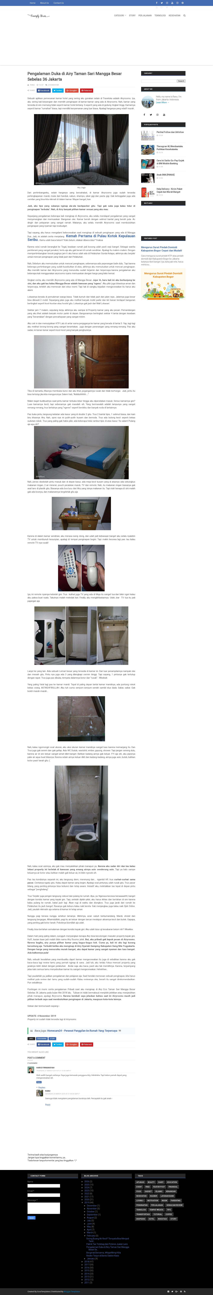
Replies (41, 1087)
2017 (87, 1264)
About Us (44, 3)
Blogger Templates (72, 1291)
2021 (87, 1196)
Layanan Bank (167, 1196)
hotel (151, 1219)
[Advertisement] (106, 43)
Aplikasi (140, 1182)
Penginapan (41, 1038)
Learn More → (162, 102)
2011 (87, 1282)
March (90, 1232)
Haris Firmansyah (45, 1068)
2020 (87, 1199)
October (91, 1211)
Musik (164, 1201)
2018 (87, 1261)
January (91, 1258)
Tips (169, 1210)
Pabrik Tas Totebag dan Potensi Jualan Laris (107, 1244)
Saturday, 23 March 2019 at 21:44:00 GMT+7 (62, 1094)
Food (138, 1191)
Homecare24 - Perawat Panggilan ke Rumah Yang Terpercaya (82, 1030)
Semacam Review (174, 1205)
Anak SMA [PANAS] (166, 175)
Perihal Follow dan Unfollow (170, 132)
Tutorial (158, 1214)
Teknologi (160, 15)
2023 (87, 1190)
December (92, 1205)
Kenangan (171, 1191)
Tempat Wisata (156, 1210)
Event (139, 1187)
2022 (87, 1193)
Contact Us (59, 3)
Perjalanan (145, 15)
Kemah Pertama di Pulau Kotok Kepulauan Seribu (81, 238)
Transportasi (143, 1214)
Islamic (158, 1191)
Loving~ (140, 1201)
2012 (87, 1279)
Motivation (152, 1201)
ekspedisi (140, 1219)
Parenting (175, 1201)
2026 (87, 1181)
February (91, 1235)
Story (132, 15)
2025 (87, 1184)
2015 (87, 1270)
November (92, 1208)
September (92, 1214)
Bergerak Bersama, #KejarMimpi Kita (103, 1252)
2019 (87, 1202)
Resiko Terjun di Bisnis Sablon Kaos (102, 1255)
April (89, 1229)
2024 (87, 1187)
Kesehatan (174, 15)
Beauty (151, 1182)
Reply (39, 1082)
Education (172, 1182)
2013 (87, 1276)
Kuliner (153, 1196)
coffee (169, 1214)
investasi (162, 1219)
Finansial (173, 1187)
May (89, 1226)
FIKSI (148, 1187)
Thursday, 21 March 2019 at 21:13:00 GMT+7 (53, 1071)
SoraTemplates (43, 1291)
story (52, 1038)
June (89, 1223)
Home (33, 3)
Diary (160, 1182)
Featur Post (159, 1187)
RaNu (47, 1091)
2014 (87, 1274)
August (90, 1217)
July (89, 1220)
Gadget (148, 1191)
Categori (119, 15)
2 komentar (53, 85)
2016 (87, 1267)
